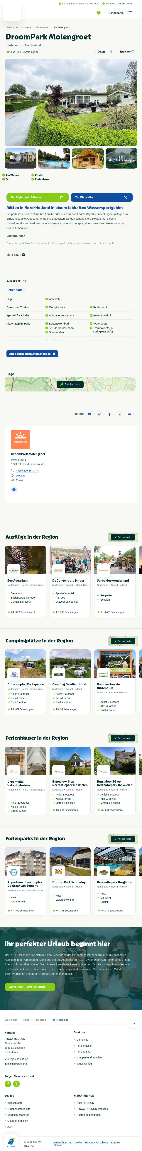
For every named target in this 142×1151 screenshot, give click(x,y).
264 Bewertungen (69, 810)
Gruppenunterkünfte (19, 1108)
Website (20, 475)
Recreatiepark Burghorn (114, 882)
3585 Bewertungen (25, 612)
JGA (9, 1126)
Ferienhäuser (84, 1045)
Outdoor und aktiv (17, 1120)
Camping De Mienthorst (69, 684)
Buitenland (44, 789)
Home (28, 27)
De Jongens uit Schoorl (68, 581)
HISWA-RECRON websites (92, 1108)
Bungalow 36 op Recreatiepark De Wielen (114, 783)
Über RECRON (85, 1102)
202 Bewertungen (69, 612)
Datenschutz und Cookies (67, 1142)
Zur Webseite (101, 197)
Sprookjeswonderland (113, 581)
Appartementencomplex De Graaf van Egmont (24, 884)
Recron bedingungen (89, 1114)
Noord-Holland (29, 585)
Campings (82, 1039)
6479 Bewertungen (114, 612)
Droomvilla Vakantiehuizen (18, 783)
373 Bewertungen (24, 910)
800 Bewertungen (27, 52)
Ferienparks (122, 12)
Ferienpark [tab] (14, 290)
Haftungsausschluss (96, 1142)
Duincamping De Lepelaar (25, 684)
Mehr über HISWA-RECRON (29, 987)
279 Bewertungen (114, 910)
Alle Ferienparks (62, 27)
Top (133, 1022)
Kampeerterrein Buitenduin (108, 686)
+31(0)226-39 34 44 (27, 470)
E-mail (19, 480)
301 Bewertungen (69, 910)
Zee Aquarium (17, 581)
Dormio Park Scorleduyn (69, 882)
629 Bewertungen (24, 709)
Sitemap (57, 1145)
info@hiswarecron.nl (16, 1063)
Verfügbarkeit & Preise (37, 197)
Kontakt (115, 1142)
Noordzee (43, 585)
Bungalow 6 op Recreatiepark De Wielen (70, 783)
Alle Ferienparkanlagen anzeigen (32, 354)
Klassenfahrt (14, 1102)
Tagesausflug (84, 1063)
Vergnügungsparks (18, 1114)
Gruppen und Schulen (89, 1057)
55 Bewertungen (68, 709)
